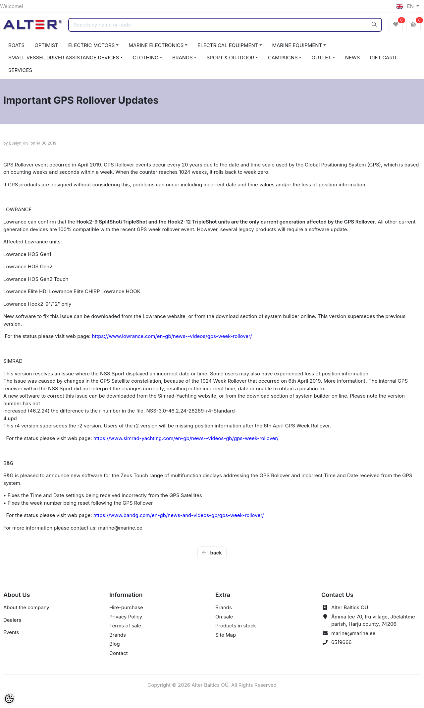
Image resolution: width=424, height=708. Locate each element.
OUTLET (321, 57)
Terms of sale (125, 625)
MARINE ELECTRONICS (156, 45)
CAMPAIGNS (283, 57)
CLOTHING (145, 57)
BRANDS (182, 57)
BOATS (16, 45)
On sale (224, 616)
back (212, 552)
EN (406, 6)
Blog (114, 644)
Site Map (225, 635)
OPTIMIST (46, 45)
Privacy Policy (125, 616)
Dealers (12, 620)
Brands (117, 635)
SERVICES (20, 70)
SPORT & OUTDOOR (230, 57)
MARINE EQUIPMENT (297, 45)
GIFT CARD (383, 57)
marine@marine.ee (353, 633)
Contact (118, 653)
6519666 (341, 642)
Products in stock (235, 625)
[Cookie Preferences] (9, 699)
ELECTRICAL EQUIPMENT (227, 45)
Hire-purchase (126, 607)
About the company (26, 607)
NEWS (352, 57)
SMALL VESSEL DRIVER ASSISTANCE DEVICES (63, 57)
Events (11, 632)
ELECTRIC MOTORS (91, 45)
